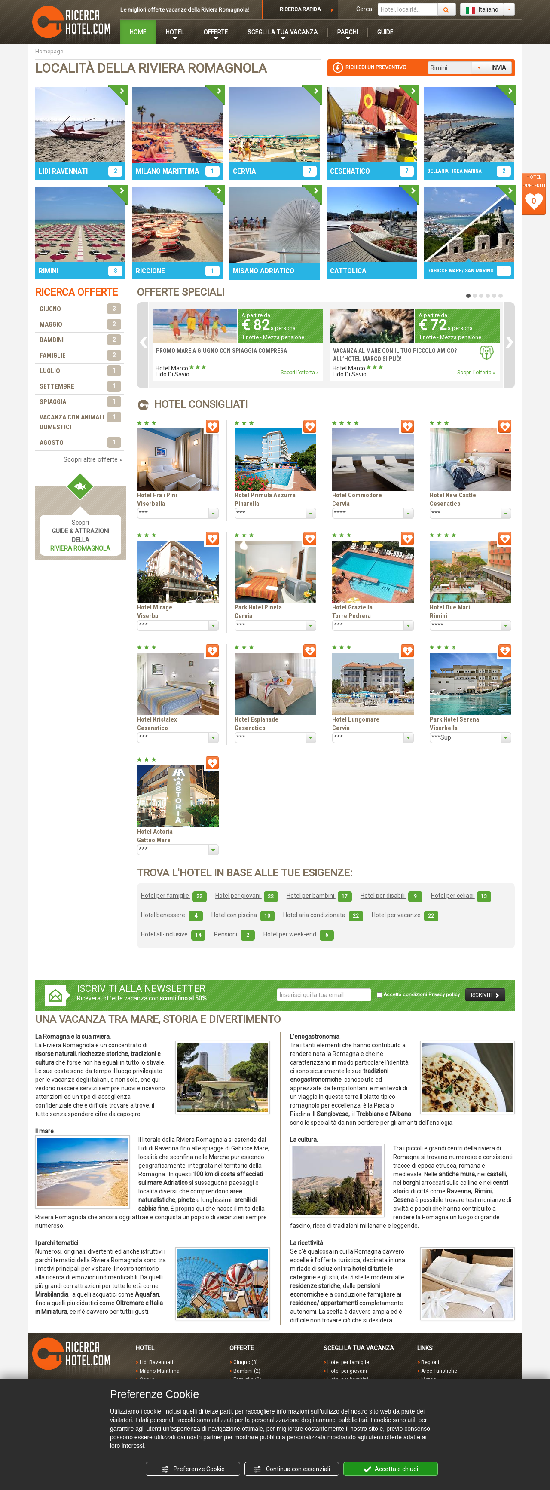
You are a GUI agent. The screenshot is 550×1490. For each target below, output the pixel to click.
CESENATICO (350, 171)
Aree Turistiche (439, 1371)
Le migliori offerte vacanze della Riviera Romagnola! (184, 9)
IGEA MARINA (467, 171)
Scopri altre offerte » (93, 459)
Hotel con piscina (243, 915)
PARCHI (347, 31)
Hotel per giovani (246, 895)
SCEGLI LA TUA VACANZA (283, 31)
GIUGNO (80, 309)
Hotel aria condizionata (323, 915)
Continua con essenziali (292, 1469)
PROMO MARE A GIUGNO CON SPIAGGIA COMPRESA (221, 350)
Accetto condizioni (418, 995)
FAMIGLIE (80, 356)
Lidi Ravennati (156, 1362)
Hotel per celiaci (461, 895)
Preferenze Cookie (193, 1469)
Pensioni (234, 934)
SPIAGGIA (80, 402)
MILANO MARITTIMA (167, 171)
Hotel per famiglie (174, 895)
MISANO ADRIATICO (263, 270)
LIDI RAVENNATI (63, 171)
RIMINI (48, 270)
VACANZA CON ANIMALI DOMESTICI (80, 422)
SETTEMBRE (80, 387)
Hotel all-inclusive (173, 934)
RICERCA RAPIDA (300, 9)
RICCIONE (150, 270)
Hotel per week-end (298, 934)
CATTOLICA (348, 270)
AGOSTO (80, 443)
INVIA (499, 67)
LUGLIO (80, 371)
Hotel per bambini (319, 895)
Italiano (482, 10)
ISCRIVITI (485, 995)
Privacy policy (444, 994)
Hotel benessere (172, 915)
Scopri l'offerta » (300, 373)
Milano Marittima (160, 1371)
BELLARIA (438, 171)
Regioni (430, 1362)
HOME (138, 31)
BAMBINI (80, 340)
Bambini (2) (246, 1371)
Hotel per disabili (391, 895)
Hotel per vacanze (405, 915)
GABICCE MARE (444, 271)
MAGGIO (80, 325)
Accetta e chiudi (391, 1469)
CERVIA (244, 171)
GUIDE (385, 31)
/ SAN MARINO (478, 271)
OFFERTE (216, 31)
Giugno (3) (245, 1362)
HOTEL (175, 31)
